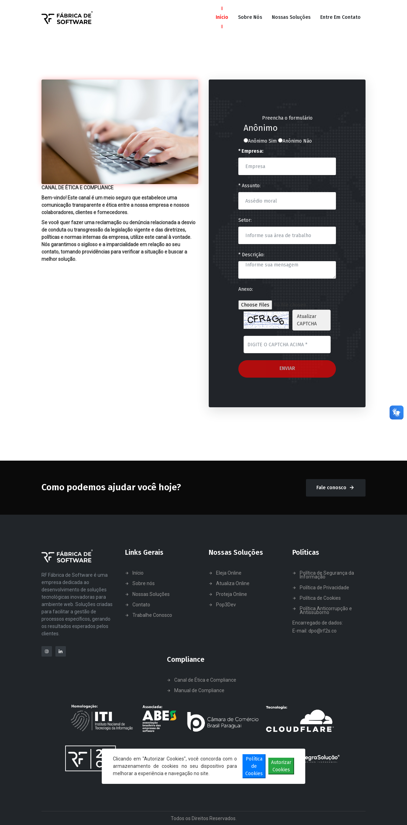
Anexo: (245, 289)
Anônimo (261, 128)
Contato (141, 605)
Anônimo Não (295, 141)
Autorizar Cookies (281, 766)
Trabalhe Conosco (152, 615)
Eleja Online (228, 573)
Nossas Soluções (291, 17)
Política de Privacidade (324, 588)
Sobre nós (143, 583)
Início (222, 17)
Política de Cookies (320, 598)
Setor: (245, 220)
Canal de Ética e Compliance (205, 680)
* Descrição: (251, 255)
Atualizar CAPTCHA (307, 320)
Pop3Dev (226, 605)
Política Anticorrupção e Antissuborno (326, 610)
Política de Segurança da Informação (327, 575)
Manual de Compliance (199, 690)
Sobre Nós (250, 17)
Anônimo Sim (260, 141)
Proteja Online (231, 594)
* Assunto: (249, 186)
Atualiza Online (232, 583)
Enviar (287, 368)
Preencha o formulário (287, 118)
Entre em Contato (340, 17)
